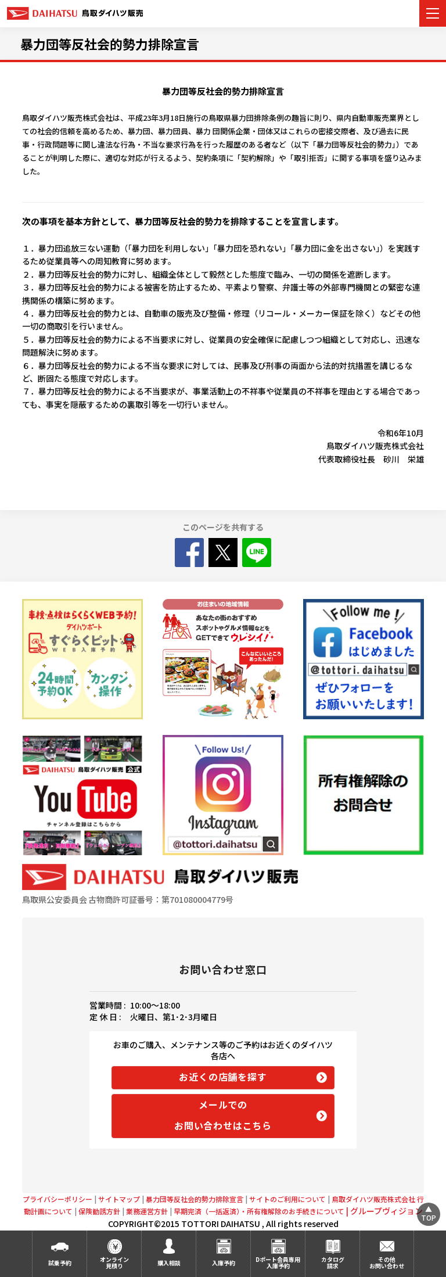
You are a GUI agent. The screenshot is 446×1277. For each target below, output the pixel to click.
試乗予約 (59, 1262)
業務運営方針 (147, 1211)
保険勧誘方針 (99, 1211)
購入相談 (169, 1262)
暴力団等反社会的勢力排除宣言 (109, 43)
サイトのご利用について (287, 1199)
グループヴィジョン (386, 1211)
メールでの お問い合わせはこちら (223, 1114)
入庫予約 (223, 1262)
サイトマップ (119, 1199)
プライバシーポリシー (57, 1199)
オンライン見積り (114, 1262)
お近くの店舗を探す (223, 1077)
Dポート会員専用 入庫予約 (278, 1262)
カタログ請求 (332, 1262)
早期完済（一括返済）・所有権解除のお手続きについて (262, 1211)
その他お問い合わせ (386, 1262)
